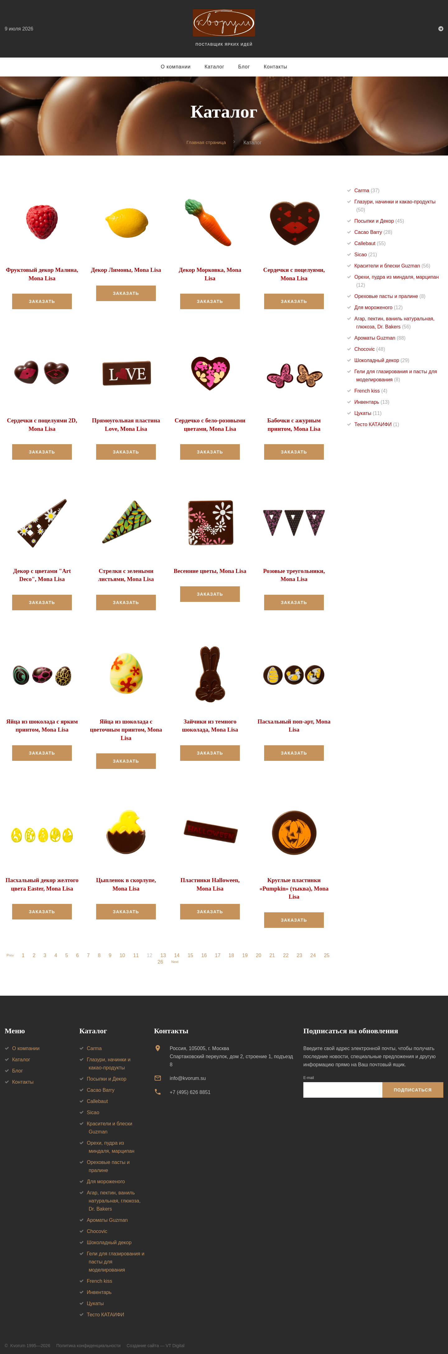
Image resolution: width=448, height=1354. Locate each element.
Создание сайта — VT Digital (155, 1341)
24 (314, 950)
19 (246, 950)
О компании (176, 66)
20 (260, 950)
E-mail (308, 1073)
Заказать (42, 300)
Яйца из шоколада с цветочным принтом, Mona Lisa (125, 727)
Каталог (214, 66)
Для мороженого (378, 307)
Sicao (365, 255)
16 (205, 950)
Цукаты (367, 413)
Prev (10, 950)
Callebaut (370, 243)
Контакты (275, 66)
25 (328, 950)
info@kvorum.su (188, 1074)
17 (219, 950)
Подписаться (413, 1085)
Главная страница (206, 142)
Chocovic (369, 349)
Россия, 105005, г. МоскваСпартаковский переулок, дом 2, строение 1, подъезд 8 (231, 1052)
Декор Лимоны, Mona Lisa (126, 270)
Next (175, 957)
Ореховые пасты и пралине (390, 296)
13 (165, 950)
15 (192, 950)
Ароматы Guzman (380, 338)
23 (301, 950)
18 (233, 950)
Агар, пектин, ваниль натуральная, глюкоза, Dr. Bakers (114, 1196)
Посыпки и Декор (379, 221)
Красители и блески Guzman (392, 266)
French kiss (370, 391)
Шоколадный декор (381, 360)
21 (274, 950)
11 (137, 950)
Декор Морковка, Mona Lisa (209, 270)
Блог (244, 66)
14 (178, 950)
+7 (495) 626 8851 (190, 1087)
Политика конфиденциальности (88, 1341)
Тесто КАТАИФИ (376, 424)
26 (159, 957)
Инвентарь (372, 402)
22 (287, 950)
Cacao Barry (373, 232)
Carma (367, 190)
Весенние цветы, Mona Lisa (210, 569)
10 (124, 950)
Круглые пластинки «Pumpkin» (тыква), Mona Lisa (294, 885)
